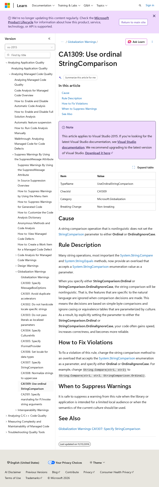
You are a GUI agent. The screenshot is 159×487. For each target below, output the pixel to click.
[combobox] (30, 47)
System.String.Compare (136, 255)
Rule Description (72, 98)
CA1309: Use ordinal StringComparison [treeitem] (33, 386)
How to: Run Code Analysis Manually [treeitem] (31, 130)
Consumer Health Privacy (115, 472)
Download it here (97, 153)
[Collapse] (49, 38)
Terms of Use (13, 478)
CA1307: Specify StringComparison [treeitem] (32, 364)
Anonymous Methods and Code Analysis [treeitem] (34, 225)
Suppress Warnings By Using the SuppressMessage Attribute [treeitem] (35, 170)
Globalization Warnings (82, 42)
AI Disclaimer (13, 472)
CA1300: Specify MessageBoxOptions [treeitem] (33, 285)
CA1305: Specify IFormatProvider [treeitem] (31, 343)
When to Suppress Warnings (79, 109)
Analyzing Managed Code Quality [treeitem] (30, 82)
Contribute (72, 472)
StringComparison (71, 234)
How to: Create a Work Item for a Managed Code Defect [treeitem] (35, 246)
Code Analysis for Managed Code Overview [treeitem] (31, 92)
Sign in (150, 5)
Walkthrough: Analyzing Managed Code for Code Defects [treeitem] (29, 143)
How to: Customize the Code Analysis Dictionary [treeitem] (35, 214)
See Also (67, 114)
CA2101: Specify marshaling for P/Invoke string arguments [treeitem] (36, 399)
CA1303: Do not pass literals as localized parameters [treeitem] (34, 320)
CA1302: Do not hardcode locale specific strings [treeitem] (37, 306)
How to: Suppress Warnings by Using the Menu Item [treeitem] (35, 193)
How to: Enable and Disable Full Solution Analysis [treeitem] (33, 114)
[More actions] (152, 42)
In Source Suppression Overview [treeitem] (31, 182)
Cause (65, 93)
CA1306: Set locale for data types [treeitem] (34, 354)
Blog (55, 472)
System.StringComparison (90, 266)
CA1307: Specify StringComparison (116, 429)
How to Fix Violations (75, 103)
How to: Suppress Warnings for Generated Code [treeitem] (35, 204)
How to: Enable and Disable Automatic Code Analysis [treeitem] (31, 103)
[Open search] (140, 5)
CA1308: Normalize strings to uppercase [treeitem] (37, 375)
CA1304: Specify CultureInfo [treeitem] (31, 332)
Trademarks (33, 478)
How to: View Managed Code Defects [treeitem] (32, 236)
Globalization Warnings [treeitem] (35, 277)
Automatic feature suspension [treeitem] (32, 122)
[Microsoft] (7, 5)
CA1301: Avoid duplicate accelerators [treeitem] (35, 296)
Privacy (88, 472)
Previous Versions (36, 472)
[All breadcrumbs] (62, 42)
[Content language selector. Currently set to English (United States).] (23, 462)
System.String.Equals (79, 261)
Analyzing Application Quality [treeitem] (29, 68)
